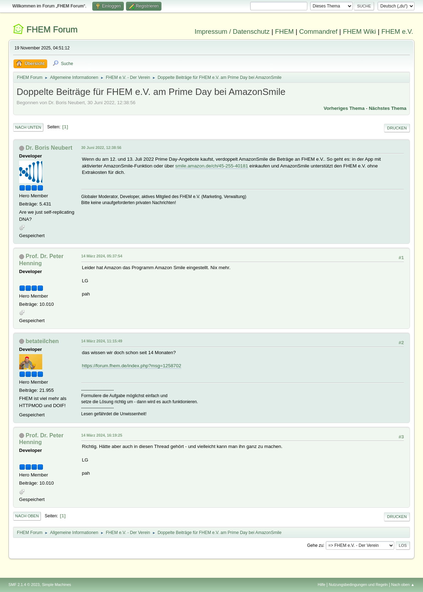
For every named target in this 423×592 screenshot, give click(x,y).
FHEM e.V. (397, 31)
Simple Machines (56, 584)
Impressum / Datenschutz (232, 31)
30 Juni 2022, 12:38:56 (101, 147)
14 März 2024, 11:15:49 (101, 341)
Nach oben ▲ (402, 584)
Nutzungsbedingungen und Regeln (358, 584)
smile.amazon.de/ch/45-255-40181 (211, 166)
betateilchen (42, 341)
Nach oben (27, 516)
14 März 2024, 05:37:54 (101, 256)
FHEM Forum (52, 29)
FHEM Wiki (359, 31)
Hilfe (321, 584)
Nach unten (28, 127)
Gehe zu (315, 545)
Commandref (318, 31)
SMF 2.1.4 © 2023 (24, 584)
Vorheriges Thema (344, 108)
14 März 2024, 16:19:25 (101, 435)
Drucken (397, 128)
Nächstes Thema (387, 108)
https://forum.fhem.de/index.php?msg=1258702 (131, 365)
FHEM (284, 31)
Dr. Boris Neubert (49, 148)
